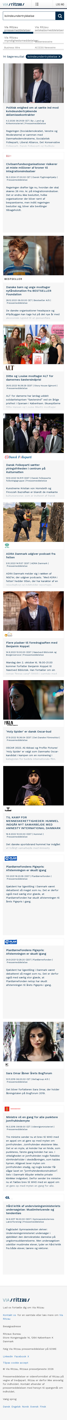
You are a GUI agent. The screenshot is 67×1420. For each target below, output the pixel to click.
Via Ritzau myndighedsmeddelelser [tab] (18, 39)
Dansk (6, 1406)
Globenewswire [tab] (43, 41)
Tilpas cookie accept (15, 1362)
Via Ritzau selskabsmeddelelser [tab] (49, 28)
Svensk (34, 1406)
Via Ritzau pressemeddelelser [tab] (17, 28)
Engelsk (16, 1406)
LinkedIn (8, 1356)
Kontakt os (9, 1315)
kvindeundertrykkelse (44, 56)
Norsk (25, 1406)
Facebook (20, 1356)
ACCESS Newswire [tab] (45, 47)
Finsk (43, 1406)
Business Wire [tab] (12, 47)
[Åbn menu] (37, 4)
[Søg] (29, 15)
